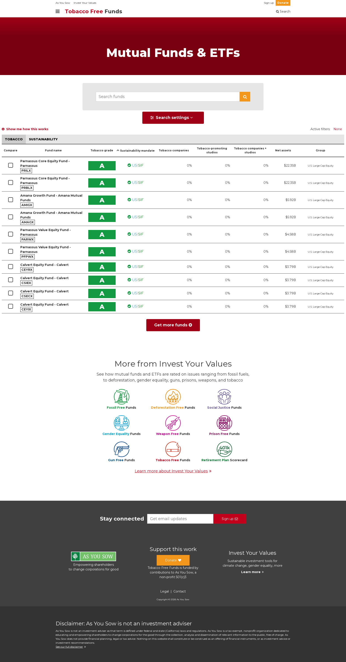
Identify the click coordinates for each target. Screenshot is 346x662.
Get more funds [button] (173, 325)
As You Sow (63, 2)
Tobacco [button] (14, 139)
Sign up (269, 2)
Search (283, 11)
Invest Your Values (85, 2)
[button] (245, 97)
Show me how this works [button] (25, 129)
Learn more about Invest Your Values (173, 471)
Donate (283, 2)
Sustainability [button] (43, 139)
